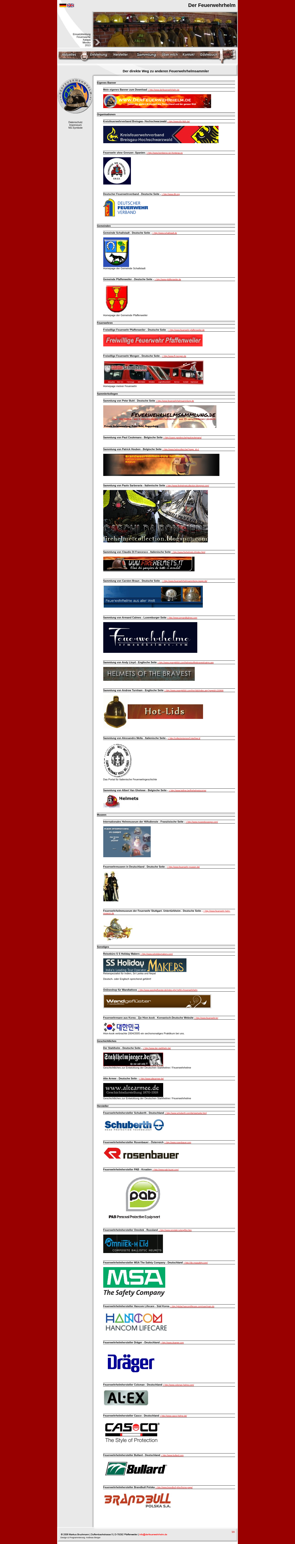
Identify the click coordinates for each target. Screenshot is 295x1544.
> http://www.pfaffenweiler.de (168, 279)
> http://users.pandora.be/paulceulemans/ (182, 437)
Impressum (75, 125)
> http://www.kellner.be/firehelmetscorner (187, 790)
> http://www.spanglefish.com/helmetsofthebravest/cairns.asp (185, 662)
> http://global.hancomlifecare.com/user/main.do (192, 1306)
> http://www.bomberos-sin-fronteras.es (165, 153)
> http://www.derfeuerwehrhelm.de (163, 90)
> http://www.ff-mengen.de (174, 356)
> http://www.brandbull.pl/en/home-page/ (173, 1487)
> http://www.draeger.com (172, 1342)
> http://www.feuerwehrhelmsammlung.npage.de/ (184, 581)
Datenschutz (75, 122)
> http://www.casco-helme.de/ (173, 1416)
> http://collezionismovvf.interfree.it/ (184, 738)
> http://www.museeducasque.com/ (202, 822)
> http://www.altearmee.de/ (151, 1079)
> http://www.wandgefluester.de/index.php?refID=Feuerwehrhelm (168, 990)
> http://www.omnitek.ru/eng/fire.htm (175, 1230)
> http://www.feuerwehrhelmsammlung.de (175, 401)
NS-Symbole (75, 127)
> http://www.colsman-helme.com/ (178, 1385)
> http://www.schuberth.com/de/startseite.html (186, 1113)
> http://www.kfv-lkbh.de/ (178, 121)
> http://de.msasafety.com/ (195, 1263)
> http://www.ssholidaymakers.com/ (156, 954)
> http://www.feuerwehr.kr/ (206, 1018)
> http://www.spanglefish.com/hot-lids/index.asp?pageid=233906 (194, 690)
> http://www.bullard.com (172, 1455)
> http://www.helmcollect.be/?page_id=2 (180, 449)
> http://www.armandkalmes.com (182, 618)
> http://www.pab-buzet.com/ (165, 1170)
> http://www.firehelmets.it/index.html (188, 552)
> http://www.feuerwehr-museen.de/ (183, 867)
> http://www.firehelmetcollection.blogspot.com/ (187, 485)
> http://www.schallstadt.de (164, 233)
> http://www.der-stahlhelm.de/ (157, 1048)
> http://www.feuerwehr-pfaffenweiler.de (186, 330)
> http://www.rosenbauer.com (177, 1142)
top (233, 1531)
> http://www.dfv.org (171, 194)
